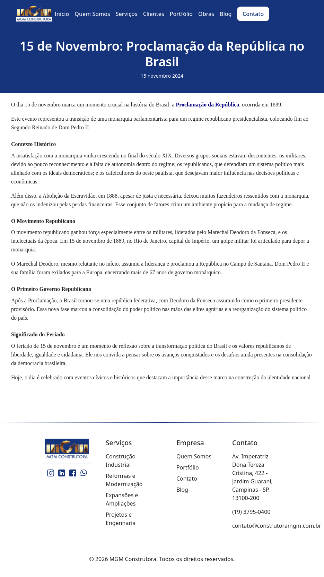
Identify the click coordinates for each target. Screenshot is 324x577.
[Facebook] (72, 473)
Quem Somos (193, 456)
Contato (186, 478)
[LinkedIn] (61, 473)
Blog (182, 489)
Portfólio (187, 467)
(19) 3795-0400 (251, 512)
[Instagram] (50, 473)
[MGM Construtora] (67, 449)
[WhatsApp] (83, 473)
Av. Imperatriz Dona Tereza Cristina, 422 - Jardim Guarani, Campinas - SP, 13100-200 (252, 477)
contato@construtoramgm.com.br (276, 525)
